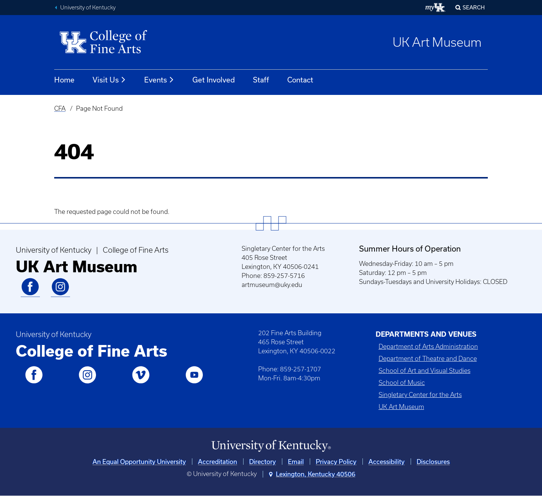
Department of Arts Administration (428, 346)
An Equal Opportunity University (139, 461)
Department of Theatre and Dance (428, 358)
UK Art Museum (437, 42)
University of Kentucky (88, 8)
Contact (300, 79)
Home (64, 79)
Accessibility (386, 461)
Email (296, 461)
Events (159, 79)
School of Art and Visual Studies (424, 370)
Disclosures (433, 461)
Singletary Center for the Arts (420, 394)
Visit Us (109, 79)
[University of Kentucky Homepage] (271, 446)
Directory (262, 461)
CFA (59, 108)
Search (474, 7)
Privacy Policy (336, 461)
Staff (261, 79)
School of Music (402, 382)
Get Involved (213, 79)
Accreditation (217, 461)
